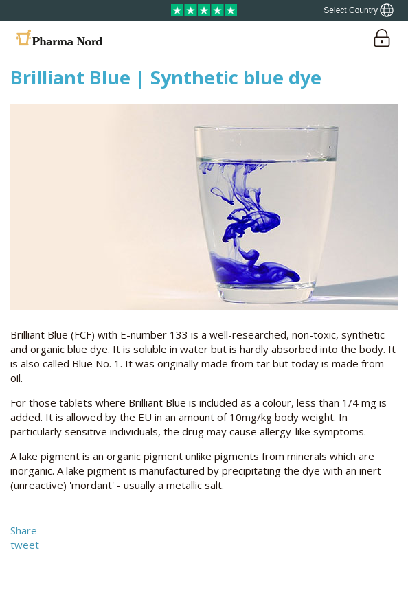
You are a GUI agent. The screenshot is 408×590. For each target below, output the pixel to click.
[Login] (381, 37)
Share (23, 530)
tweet (24, 545)
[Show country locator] (358, 10)
